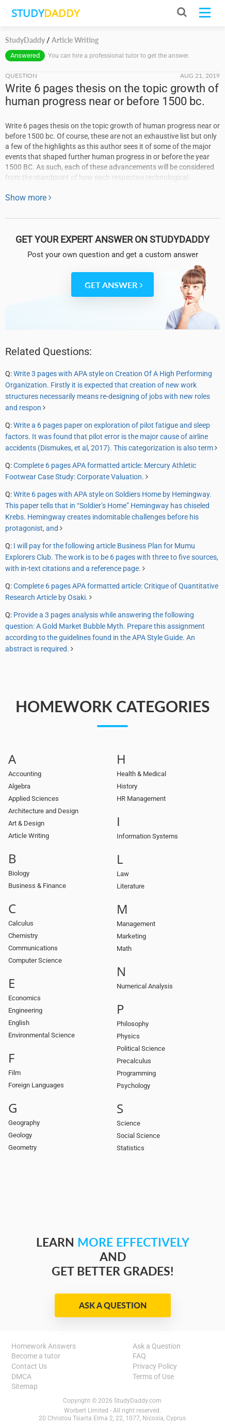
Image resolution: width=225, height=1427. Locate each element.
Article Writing (28, 836)
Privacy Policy (155, 1366)
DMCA (21, 1376)
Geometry (22, 1147)
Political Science (141, 1048)
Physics (128, 1036)
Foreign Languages (36, 1085)
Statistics (130, 1148)
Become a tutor (35, 1356)
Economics (24, 998)
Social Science (138, 1135)
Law (123, 874)
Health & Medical (141, 774)
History (127, 786)
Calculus (21, 923)
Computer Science (35, 960)
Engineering (25, 1010)
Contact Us (29, 1366)
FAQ (139, 1356)
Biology (18, 873)
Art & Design (26, 823)
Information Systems (147, 836)
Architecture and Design (43, 811)
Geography (24, 1123)
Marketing (131, 936)
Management (136, 924)
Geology (20, 1135)
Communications (33, 948)
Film (14, 1073)
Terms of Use (153, 1376)
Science (128, 1123)
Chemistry (23, 935)
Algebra (19, 786)
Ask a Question (113, 1305)
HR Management (141, 798)
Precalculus (134, 1061)
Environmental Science (41, 1035)
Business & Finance (37, 885)
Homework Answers (43, 1346)
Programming (136, 1073)
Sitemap (24, 1386)
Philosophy (133, 1024)
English (18, 1023)
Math (124, 948)
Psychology (133, 1085)
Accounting (24, 774)
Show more (28, 198)
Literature (130, 886)
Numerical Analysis (145, 986)
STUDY (45, 13)
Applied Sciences (33, 798)
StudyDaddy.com (138, 1400)
